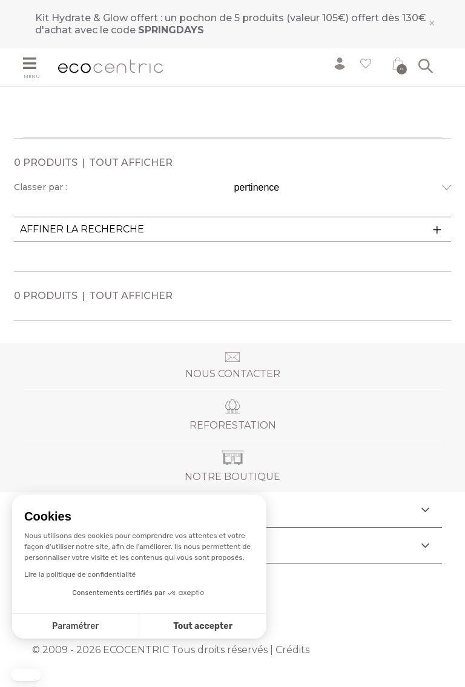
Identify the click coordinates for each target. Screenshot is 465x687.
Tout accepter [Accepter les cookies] (202, 626)
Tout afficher (131, 162)
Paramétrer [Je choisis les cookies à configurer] (75, 626)
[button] (26, 675)
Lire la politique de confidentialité (80, 574)
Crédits (292, 650)
